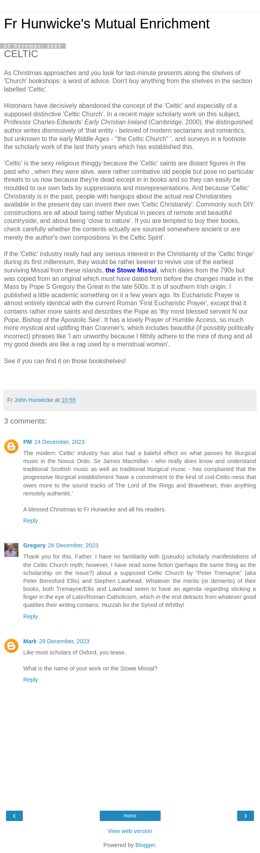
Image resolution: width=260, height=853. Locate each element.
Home (129, 816)
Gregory (34, 545)
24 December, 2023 (59, 442)
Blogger (145, 845)
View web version (130, 831)
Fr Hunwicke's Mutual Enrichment (107, 23)
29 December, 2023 (64, 641)
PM (27, 442)
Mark (30, 641)
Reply (30, 520)
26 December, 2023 (73, 545)
